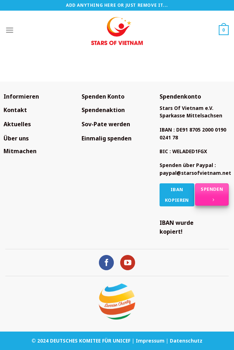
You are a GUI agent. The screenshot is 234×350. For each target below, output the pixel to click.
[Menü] (9, 30)
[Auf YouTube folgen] (127, 262)
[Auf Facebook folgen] (106, 262)
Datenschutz (186, 340)
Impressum (150, 340)
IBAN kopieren (177, 195)
